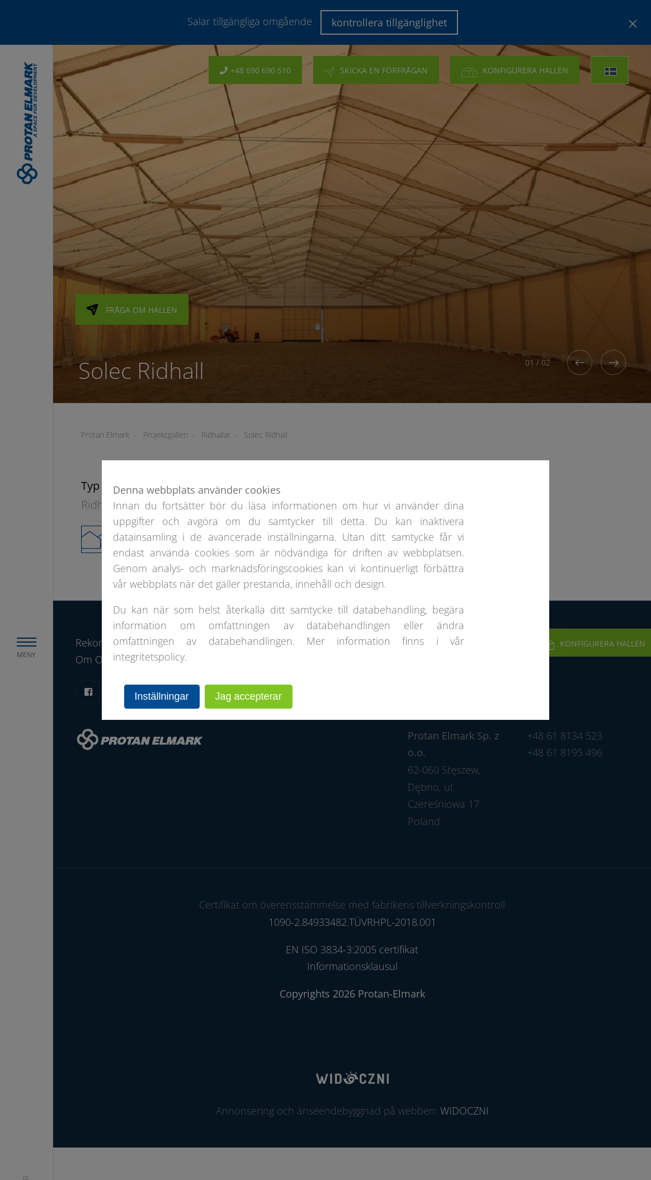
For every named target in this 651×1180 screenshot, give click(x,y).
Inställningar (162, 696)
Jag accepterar (248, 696)
